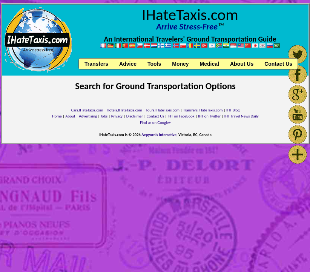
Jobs (104, 116)
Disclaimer (134, 116)
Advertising (88, 116)
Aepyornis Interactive (158, 134)
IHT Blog (232, 110)
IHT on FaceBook (181, 116)
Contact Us (155, 116)
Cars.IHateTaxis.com (87, 110)
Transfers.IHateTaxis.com (203, 110)
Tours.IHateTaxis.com (163, 110)
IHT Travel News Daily (241, 116)
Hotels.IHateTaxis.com (124, 110)
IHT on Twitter (209, 116)
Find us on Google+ (155, 122)
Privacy (117, 116)
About (70, 116)
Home (57, 116)
